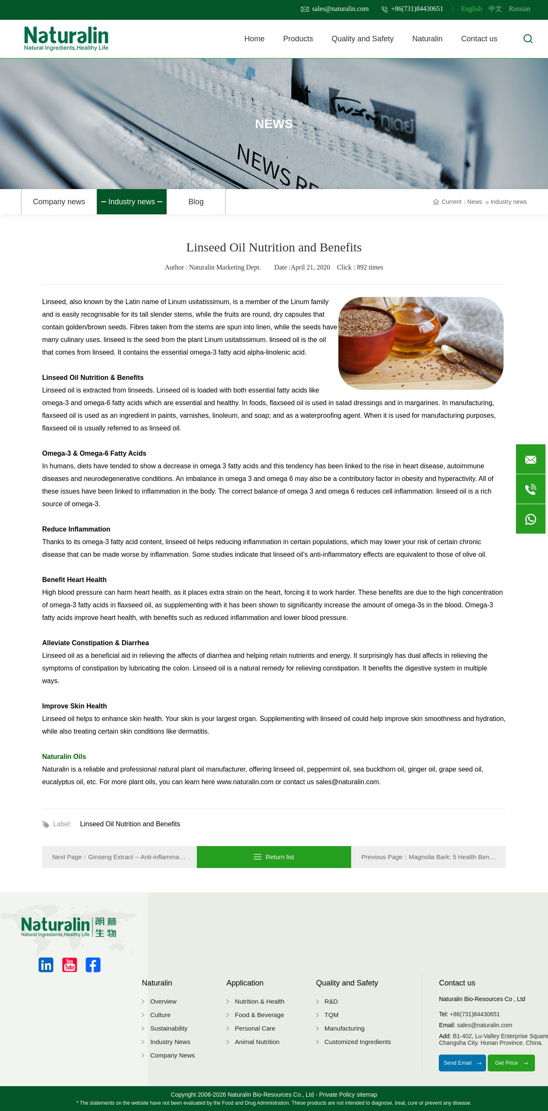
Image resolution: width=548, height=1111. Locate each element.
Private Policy (337, 1094)
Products (298, 39)
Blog (196, 202)
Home (254, 39)
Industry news (131, 202)
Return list (274, 856)
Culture (160, 1014)
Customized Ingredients (358, 1041)
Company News (172, 1055)
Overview (163, 1001)
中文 (495, 8)
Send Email (462, 1063)
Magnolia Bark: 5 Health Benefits (455, 856)
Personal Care (255, 1028)
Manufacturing (345, 1028)
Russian (519, 8)
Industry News (170, 1041)
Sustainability (168, 1028)
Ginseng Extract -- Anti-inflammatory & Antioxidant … (162, 856)
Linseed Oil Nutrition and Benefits (130, 824)
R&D (331, 1001)
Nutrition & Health (260, 1001)
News (474, 201)
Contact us (479, 39)
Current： (454, 201)
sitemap (367, 1094)
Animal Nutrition (257, 1041)
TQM (331, 1014)
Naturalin (427, 39)
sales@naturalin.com (335, 8)
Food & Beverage (259, 1014)
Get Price (511, 1063)
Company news (59, 202)
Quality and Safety (363, 39)
